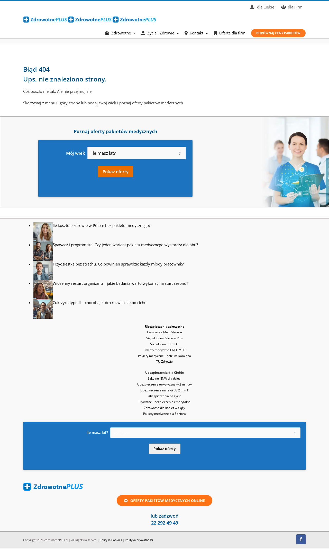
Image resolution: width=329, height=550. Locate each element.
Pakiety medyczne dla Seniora (164, 413)
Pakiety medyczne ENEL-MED (165, 350)
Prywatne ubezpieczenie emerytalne (164, 402)
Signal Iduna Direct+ (164, 344)
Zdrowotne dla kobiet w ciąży (164, 408)
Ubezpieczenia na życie (164, 396)
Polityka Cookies (111, 540)
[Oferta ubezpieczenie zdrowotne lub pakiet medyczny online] (164, 500)
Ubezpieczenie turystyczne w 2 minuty (164, 384)
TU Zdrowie (164, 361)
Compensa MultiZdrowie (164, 332)
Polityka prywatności (139, 540)
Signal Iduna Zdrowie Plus (164, 338)
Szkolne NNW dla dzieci (164, 378)
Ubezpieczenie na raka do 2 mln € (164, 390)
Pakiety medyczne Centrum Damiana (164, 356)
